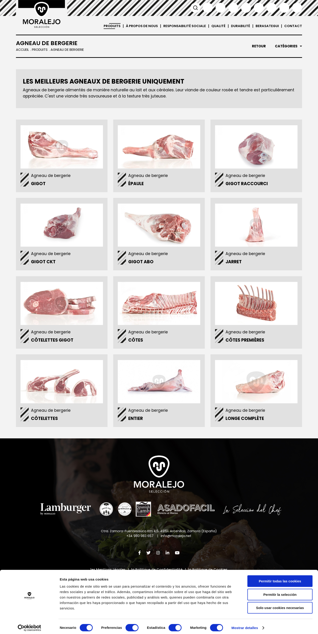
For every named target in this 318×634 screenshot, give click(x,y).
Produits (106, 26)
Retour (259, 46)
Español (208, 8)
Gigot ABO (141, 263)
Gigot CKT (44, 263)
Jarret (234, 263)
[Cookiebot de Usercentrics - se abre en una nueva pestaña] (29, 625)
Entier (136, 421)
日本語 (272, 8)
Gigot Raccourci (247, 185)
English (220, 8)
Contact (293, 26)
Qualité (217, 26)
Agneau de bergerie (52, 176)
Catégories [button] (286, 46)
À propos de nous (137, 26)
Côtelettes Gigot (53, 342)
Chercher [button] (195, 8)
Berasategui (267, 26)
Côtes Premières (245, 342)
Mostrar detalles (244, 625)
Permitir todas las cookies (280, 578)
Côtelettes (45, 421)
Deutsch (259, 8)
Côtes (136, 342)
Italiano (246, 8)
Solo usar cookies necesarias (280, 605)
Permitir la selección (280, 592)
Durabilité (239, 26)
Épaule (137, 185)
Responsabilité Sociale (182, 26)
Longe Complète (245, 421)
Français (233, 8)
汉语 (284, 8)
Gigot (39, 185)
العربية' (297, 8)
